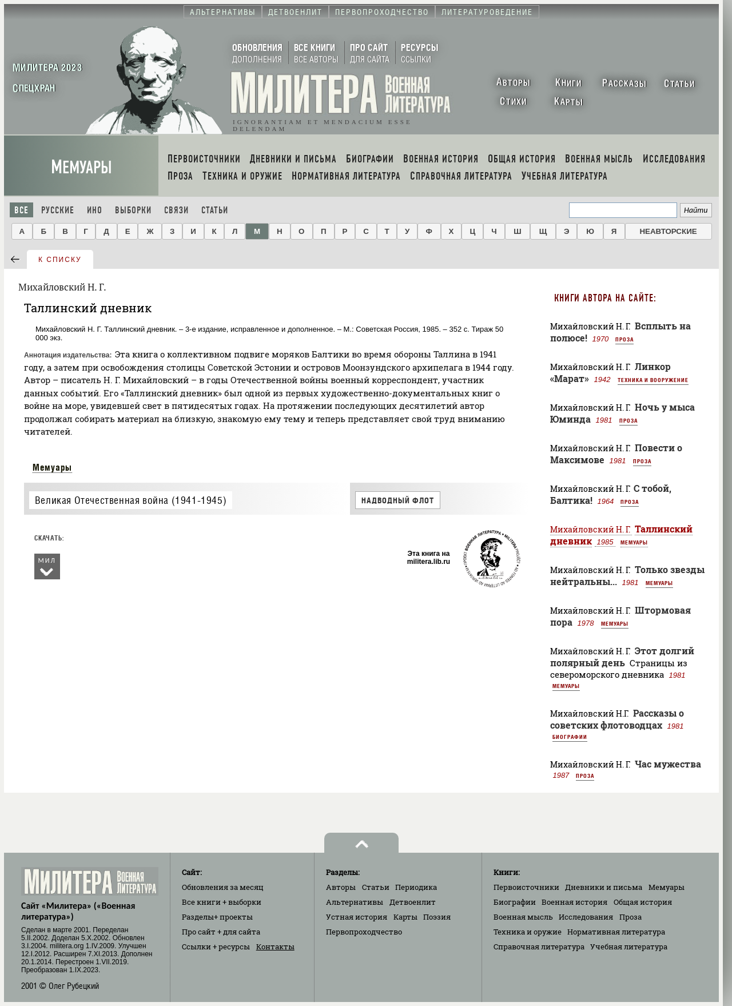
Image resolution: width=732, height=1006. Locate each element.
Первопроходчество (364, 932)
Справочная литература (539, 946)
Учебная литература (628, 946)
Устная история (356, 917)
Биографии (569, 736)
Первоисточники (526, 887)
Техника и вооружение (653, 379)
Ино (94, 210)
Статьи (214, 210)
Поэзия (437, 917)
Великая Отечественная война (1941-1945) (130, 500)
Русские (57, 210)
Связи (176, 210)
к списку (60, 260)
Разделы (217, 917)
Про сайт (221, 932)
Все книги (221, 902)
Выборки (133, 210)
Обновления (223, 887)
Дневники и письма (603, 887)
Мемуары (81, 167)
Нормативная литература (616, 932)
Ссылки (216, 946)
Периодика (416, 887)
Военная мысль (523, 917)
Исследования (586, 917)
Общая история (643, 902)
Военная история (574, 902)
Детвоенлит (412, 902)
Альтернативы (354, 902)
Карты (405, 917)
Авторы (341, 887)
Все (21, 210)
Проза (624, 339)
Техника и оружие (528, 932)
